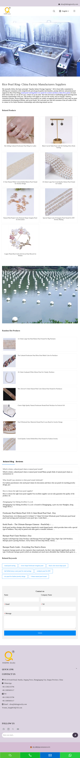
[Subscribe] (75, 735)
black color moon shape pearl (57, 565)
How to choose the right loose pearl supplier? (18, 491)
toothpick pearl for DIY (44, 571)
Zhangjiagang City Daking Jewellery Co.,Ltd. (18, 502)
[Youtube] (18, 729)
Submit (40, 633)
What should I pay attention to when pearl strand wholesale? (23, 480)
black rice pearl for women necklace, (46, 93)
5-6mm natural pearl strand (39, 576)
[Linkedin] (8, 729)
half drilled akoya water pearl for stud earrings (17, 571)
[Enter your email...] (36, 735)
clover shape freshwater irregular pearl (32, 565)
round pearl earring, (27, 93)
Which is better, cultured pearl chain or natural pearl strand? (23, 469)
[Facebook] (3, 729)
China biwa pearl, (64, 93)
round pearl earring (9, 565)
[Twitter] (13, 729)
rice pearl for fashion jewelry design (14, 576)
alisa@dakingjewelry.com (18, 704)
